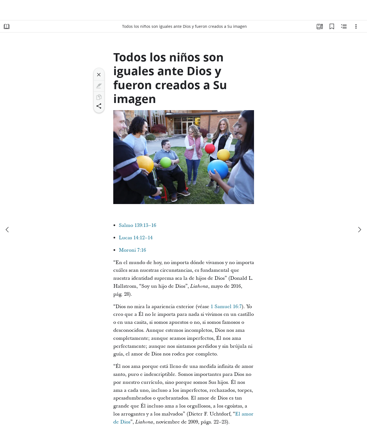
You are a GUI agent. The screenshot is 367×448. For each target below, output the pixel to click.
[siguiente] (359, 229)
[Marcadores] (331, 26)
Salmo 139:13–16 (137, 225)
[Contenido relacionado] (343, 26)
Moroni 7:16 (132, 250)
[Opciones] (356, 26)
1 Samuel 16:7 (226, 306)
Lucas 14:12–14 (136, 237)
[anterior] (7, 229)
